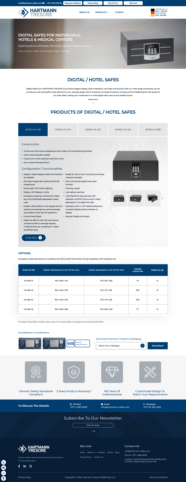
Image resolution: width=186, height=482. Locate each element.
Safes (36, 51)
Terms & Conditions (158, 477)
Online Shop (93, 3)
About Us (84, 12)
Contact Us (98, 457)
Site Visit (133, 3)
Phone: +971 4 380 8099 (136, 455)
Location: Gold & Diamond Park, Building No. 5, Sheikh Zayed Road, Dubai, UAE (145, 460)
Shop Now (31, 237)
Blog (117, 452)
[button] (109, 198)
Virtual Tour (113, 3)
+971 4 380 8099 (54, 3)
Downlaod (157, 345)
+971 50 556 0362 (152, 407)
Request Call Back (73, 3)
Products (102, 12)
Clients (119, 12)
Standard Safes (46, 51)
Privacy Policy (86, 457)
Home (21, 51)
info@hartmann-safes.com (31, 3)
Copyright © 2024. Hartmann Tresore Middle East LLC (90, 477)
